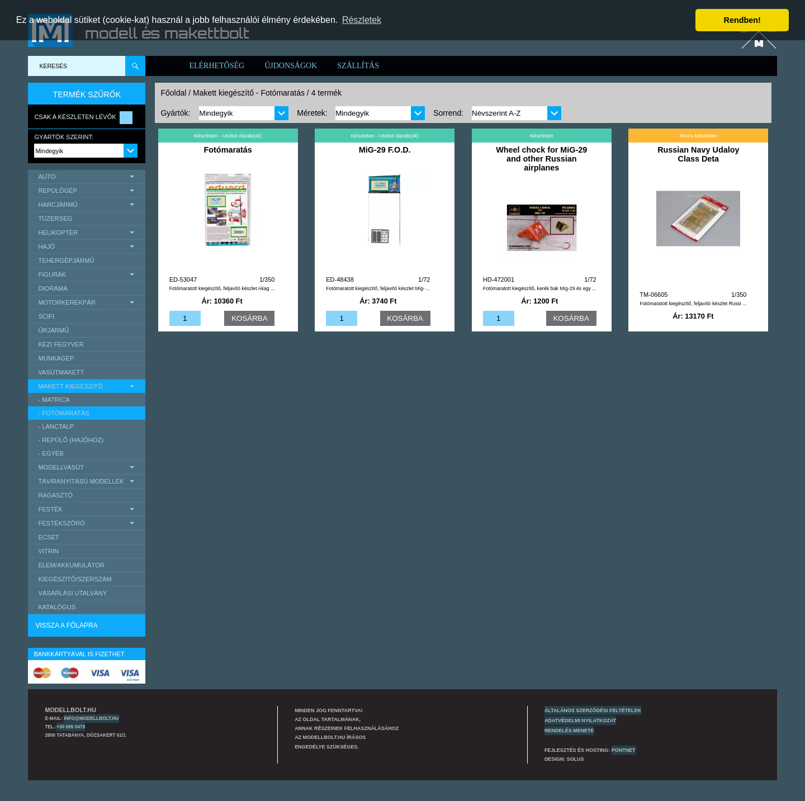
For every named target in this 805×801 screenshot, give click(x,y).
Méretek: (312, 112)
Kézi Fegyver (60, 344)
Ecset (48, 537)
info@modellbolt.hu (91, 718)
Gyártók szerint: (63, 137)
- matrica (53, 399)
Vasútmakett (61, 372)
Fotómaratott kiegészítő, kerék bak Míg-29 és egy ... (539, 288)
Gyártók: (175, 112)
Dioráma (52, 288)
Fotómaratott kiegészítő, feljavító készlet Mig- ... (378, 288)
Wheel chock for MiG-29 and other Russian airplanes (541, 158)
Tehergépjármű (66, 260)
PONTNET (624, 750)
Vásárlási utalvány (72, 593)
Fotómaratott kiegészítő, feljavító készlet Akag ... (222, 288)
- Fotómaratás (63, 413)
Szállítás (358, 65)
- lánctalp (56, 426)
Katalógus (56, 607)
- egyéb (50, 453)
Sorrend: (448, 112)
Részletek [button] (361, 20)
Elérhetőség (216, 65)
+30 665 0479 (70, 726)
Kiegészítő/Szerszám (74, 579)
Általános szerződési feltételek (592, 710)
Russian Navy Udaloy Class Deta (698, 154)
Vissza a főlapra (66, 625)
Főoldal (173, 92)
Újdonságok (290, 65)
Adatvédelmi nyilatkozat (580, 720)
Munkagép (56, 358)
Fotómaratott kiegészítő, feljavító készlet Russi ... (693, 303)
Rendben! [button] (742, 20)
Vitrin (48, 551)
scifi (46, 316)
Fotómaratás (227, 149)
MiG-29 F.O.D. (385, 149)
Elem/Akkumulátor (71, 565)
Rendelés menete (569, 730)
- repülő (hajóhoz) (70, 440)
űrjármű (53, 330)
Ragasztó (55, 495)
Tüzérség (55, 218)
